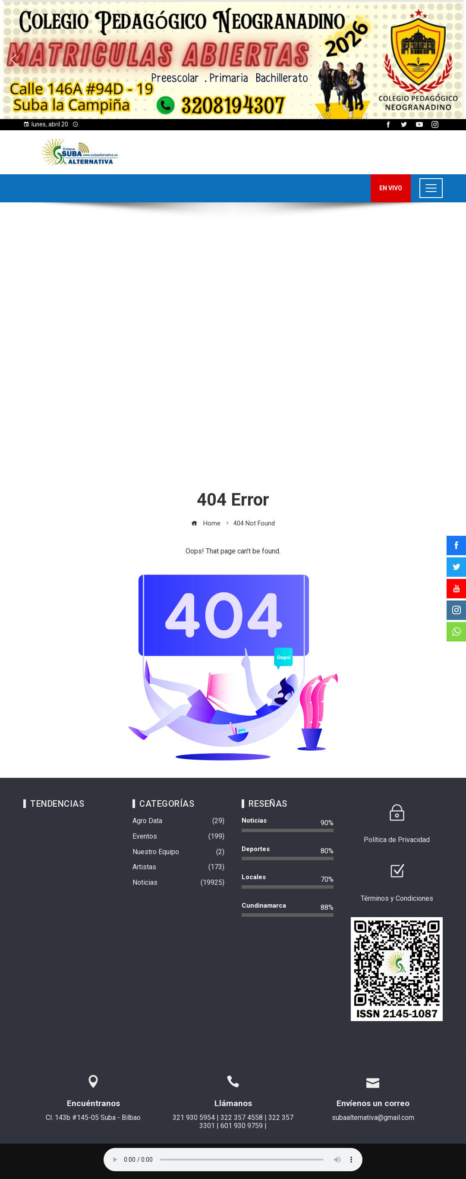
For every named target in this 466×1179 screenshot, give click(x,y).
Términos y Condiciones (397, 898)
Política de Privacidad (397, 840)
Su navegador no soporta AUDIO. (233, 1159)
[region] (233, 59)
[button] (233, 59)
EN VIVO (390, 188)
